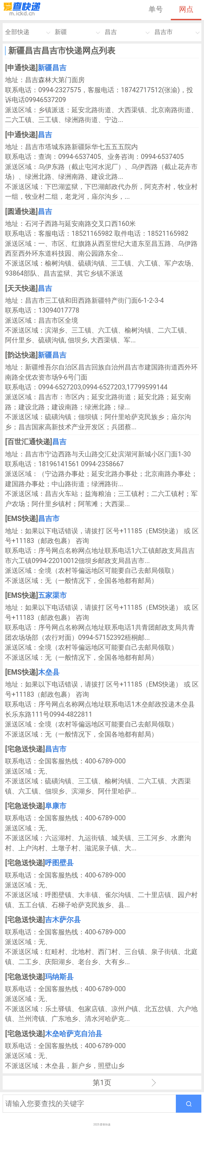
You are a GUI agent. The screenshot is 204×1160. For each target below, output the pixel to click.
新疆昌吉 (52, 68)
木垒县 (49, 672)
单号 (155, 9)
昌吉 (111, 32)
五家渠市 (52, 595)
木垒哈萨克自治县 (73, 1033)
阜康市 (55, 806)
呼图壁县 (59, 863)
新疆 (61, 32)
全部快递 (17, 32)
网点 (186, 9)
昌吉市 (163, 32)
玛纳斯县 (59, 977)
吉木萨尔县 (63, 919)
